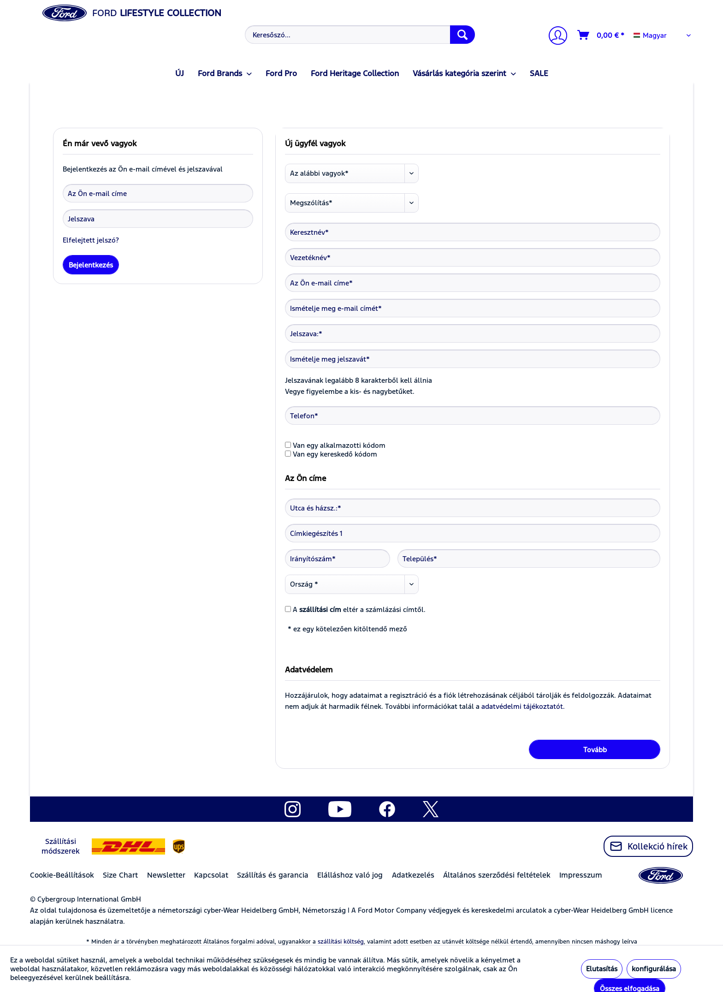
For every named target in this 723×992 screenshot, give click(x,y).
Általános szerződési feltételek (497, 875)
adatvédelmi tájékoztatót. (523, 706)
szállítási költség (341, 941)
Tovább (595, 749)
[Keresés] (462, 34)
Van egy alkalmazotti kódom (339, 445)
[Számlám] (554, 36)
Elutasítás (601, 968)
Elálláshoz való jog (350, 875)
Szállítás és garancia (272, 875)
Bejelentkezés (91, 265)
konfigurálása (654, 968)
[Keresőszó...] (360, 34)
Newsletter (166, 875)
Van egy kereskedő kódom (335, 454)
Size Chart (120, 875)
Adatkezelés (413, 875)
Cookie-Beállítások (62, 875)
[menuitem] (359, 34)
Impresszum (580, 875)
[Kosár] (601, 35)
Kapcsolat (211, 875)
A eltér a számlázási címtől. (359, 609)
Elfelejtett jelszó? (91, 240)
